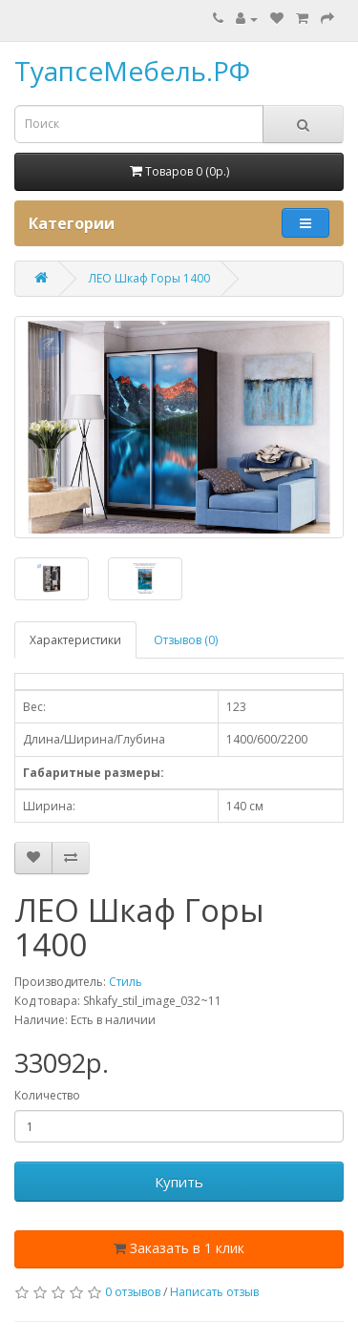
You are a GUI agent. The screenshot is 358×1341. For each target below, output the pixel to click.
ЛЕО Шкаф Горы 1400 (149, 278)
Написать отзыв (214, 1292)
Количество (47, 1095)
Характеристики (75, 640)
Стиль (125, 982)
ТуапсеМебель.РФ (132, 70)
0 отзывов (132, 1292)
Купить (179, 1181)
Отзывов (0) (186, 640)
